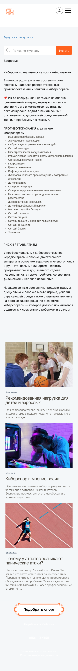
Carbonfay (48, 624)
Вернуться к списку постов (18, 37)
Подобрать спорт (39, 609)
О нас (32, 638)
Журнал (44, 638)
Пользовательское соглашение (39, 651)
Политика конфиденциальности (39, 655)
